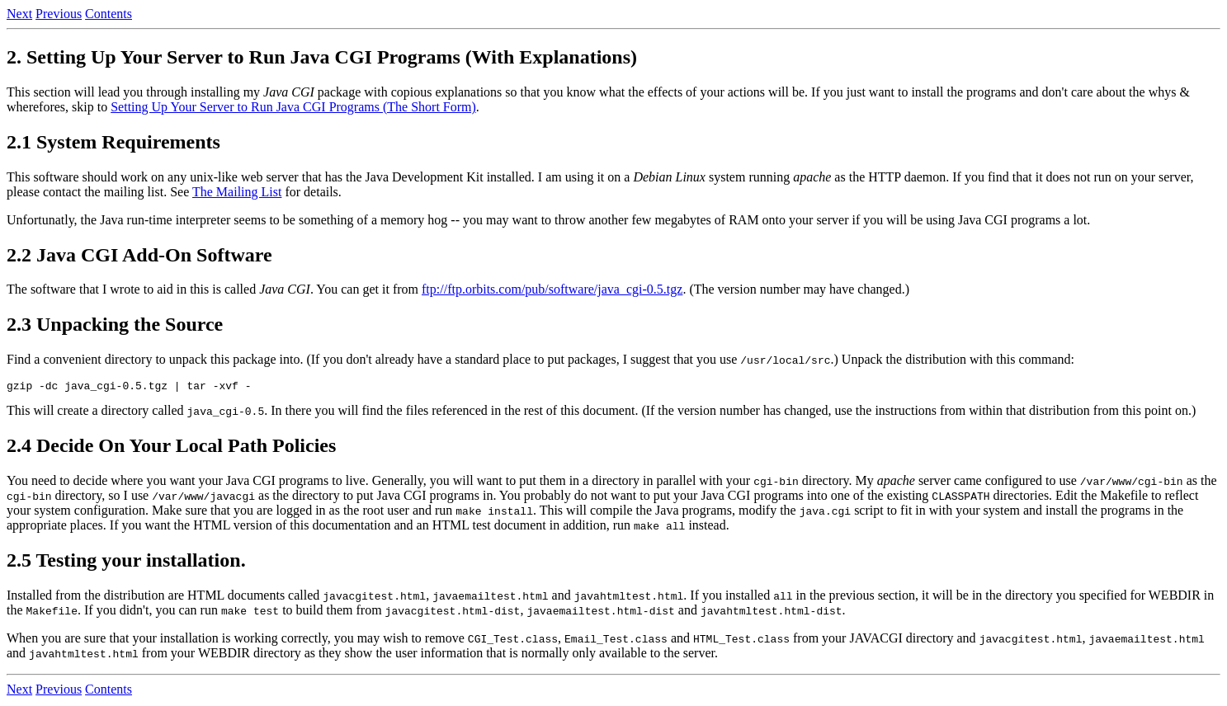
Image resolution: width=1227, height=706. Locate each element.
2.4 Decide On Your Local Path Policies (171, 448)
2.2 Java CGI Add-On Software (139, 255)
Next (19, 14)
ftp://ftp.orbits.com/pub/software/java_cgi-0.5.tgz (552, 289)
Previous (58, 14)
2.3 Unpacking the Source (115, 324)
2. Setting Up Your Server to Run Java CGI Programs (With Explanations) (322, 57)
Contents (108, 14)
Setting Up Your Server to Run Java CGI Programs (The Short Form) (293, 107)
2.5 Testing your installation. (126, 562)
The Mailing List (236, 192)
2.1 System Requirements (113, 142)
